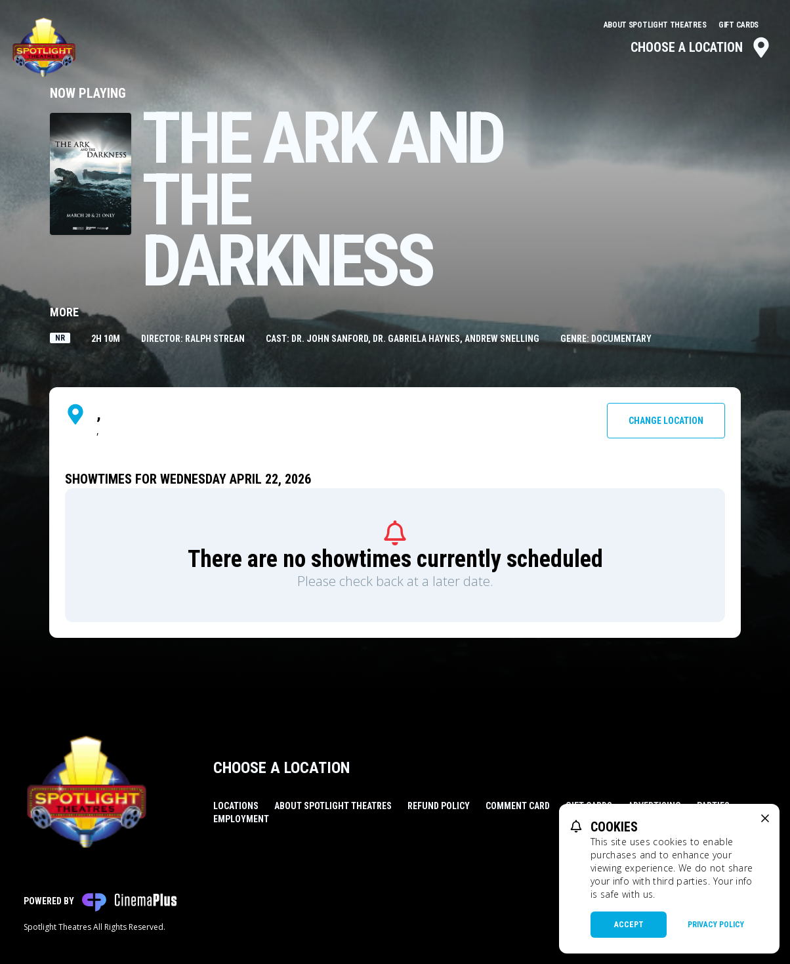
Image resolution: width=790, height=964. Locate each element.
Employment (241, 819)
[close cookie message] (765, 818)
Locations (236, 806)
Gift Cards (738, 25)
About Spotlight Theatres (656, 25)
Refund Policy (438, 806)
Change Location (666, 420)
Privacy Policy (716, 924)
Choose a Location (701, 47)
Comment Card (518, 806)
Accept (629, 924)
